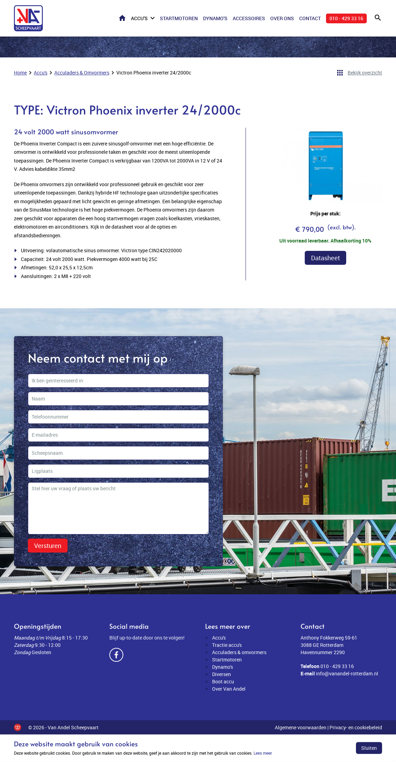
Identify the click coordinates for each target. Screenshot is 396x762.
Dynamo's (215, 18)
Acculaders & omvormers (239, 652)
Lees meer (263, 753)
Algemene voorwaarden (300, 727)
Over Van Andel (229, 688)
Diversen (221, 674)
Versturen (47, 545)
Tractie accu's (227, 645)
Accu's (139, 18)
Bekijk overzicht (365, 72)
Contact (310, 18)
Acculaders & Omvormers (81, 72)
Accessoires (249, 18)
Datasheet (325, 258)
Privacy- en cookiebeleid (355, 727)
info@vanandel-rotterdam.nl (347, 673)
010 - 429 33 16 (346, 18)
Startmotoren (179, 18)
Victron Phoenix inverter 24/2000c (153, 72)
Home (122, 18)
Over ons (282, 18)
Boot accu (223, 681)
